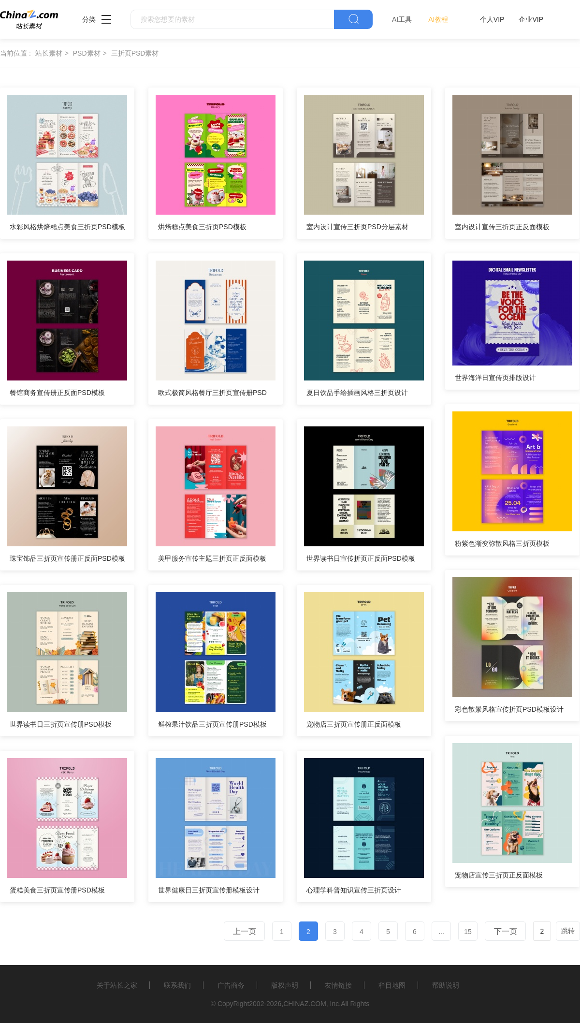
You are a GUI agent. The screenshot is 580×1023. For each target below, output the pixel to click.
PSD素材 (87, 53)
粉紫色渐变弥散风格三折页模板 (502, 543)
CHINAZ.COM (304, 1004)
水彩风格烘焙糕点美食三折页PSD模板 (67, 227)
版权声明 (284, 985)
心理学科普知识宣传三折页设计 (353, 890)
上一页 (244, 931)
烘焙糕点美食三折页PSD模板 (202, 227)
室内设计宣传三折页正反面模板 (502, 227)
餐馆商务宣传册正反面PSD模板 (57, 392)
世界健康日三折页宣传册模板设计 (209, 890)
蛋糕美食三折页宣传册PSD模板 (57, 890)
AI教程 (438, 19)
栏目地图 (392, 985)
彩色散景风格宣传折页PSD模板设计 (509, 709)
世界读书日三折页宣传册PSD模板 (61, 724)
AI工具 (402, 19)
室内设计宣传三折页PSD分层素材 (357, 227)
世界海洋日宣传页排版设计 (495, 377)
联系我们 (177, 985)
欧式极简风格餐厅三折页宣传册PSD (212, 392)
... (441, 931)
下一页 (505, 931)
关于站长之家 (117, 985)
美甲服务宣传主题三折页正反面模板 (212, 558)
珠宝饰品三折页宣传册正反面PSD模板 (67, 558)
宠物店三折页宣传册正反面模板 (353, 724)
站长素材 (48, 53)
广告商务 (231, 985)
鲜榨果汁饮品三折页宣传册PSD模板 (212, 724)
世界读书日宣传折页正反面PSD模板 (360, 558)
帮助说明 (445, 985)
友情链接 (338, 985)
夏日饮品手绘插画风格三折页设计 (357, 392)
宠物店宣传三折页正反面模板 (499, 875)
